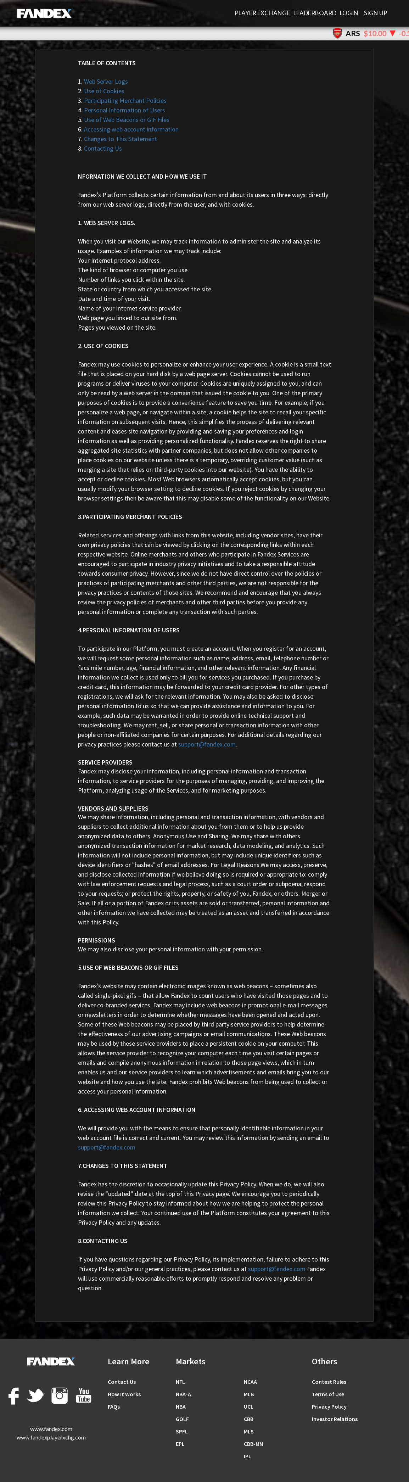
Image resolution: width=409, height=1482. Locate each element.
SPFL (182, 1431)
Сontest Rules (329, 1381)
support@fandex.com (207, 744)
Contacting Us (100, 148)
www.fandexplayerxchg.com (51, 1437)
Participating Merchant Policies (122, 100)
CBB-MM (253, 1443)
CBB (248, 1418)
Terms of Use (328, 1394)
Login (349, 13)
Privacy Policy (329, 1406)
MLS (249, 1431)
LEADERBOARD (314, 13)
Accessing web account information (128, 129)
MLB (249, 1394)
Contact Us (122, 1381)
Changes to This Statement (117, 139)
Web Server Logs (103, 81)
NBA (181, 1406)
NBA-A (183, 1394)
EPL (180, 1443)
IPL (247, 1456)
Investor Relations (335, 1418)
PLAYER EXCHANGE (262, 13)
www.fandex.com (51, 1428)
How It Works (124, 1394)
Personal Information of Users (121, 110)
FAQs (114, 1406)
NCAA (250, 1381)
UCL (248, 1406)
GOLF (182, 1418)
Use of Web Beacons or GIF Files (123, 120)
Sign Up (375, 13)
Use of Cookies (101, 91)
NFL (180, 1381)
